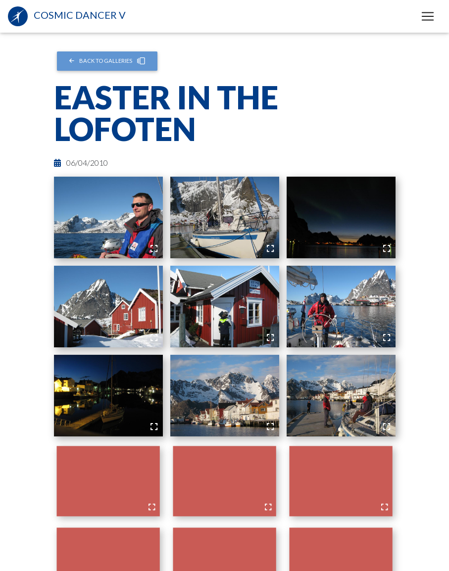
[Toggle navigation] (427, 16)
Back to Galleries (107, 60)
